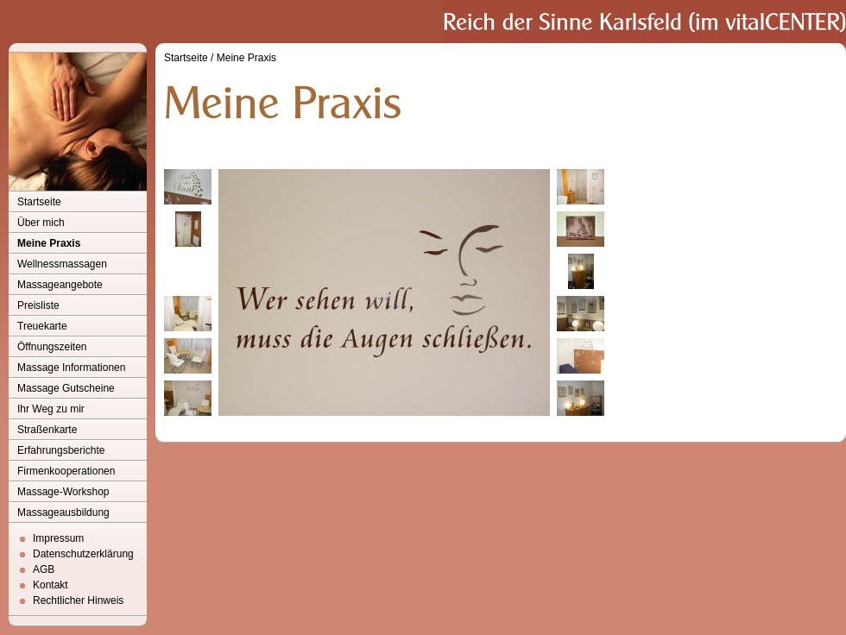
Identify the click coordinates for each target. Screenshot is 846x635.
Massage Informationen (71, 368)
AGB (43, 569)
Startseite (39, 202)
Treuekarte (42, 326)
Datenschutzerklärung (83, 554)
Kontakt (50, 585)
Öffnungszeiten (52, 347)
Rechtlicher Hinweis (78, 600)
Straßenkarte (47, 430)
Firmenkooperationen (66, 471)
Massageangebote (60, 285)
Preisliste (38, 305)
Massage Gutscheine (66, 388)
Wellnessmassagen (62, 264)
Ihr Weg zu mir (51, 409)
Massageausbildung (63, 512)
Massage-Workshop (63, 492)
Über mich (41, 223)
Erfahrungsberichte (60, 450)
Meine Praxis (48, 243)
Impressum (58, 538)
